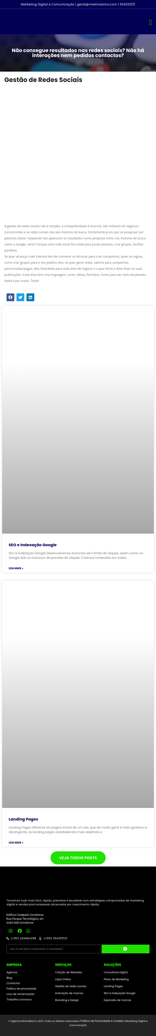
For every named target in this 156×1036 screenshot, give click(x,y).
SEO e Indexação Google (33, 545)
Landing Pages (23, 819)
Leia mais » (16, 842)
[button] (150, 22)
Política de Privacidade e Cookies (101, 1021)
